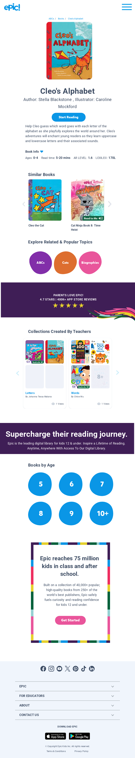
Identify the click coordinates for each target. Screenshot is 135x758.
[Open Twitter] (67, 669)
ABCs (51, 18)
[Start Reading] (69, 117)
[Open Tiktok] (83, 669)
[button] (44, 373)
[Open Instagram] (51, 669)
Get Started (70, 620)
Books (61, 18)
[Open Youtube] (59, 669)
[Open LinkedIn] (92, 669)
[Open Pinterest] (75, 669)
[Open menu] (127, 8)
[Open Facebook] (43, 669)
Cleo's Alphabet (75, 18)
